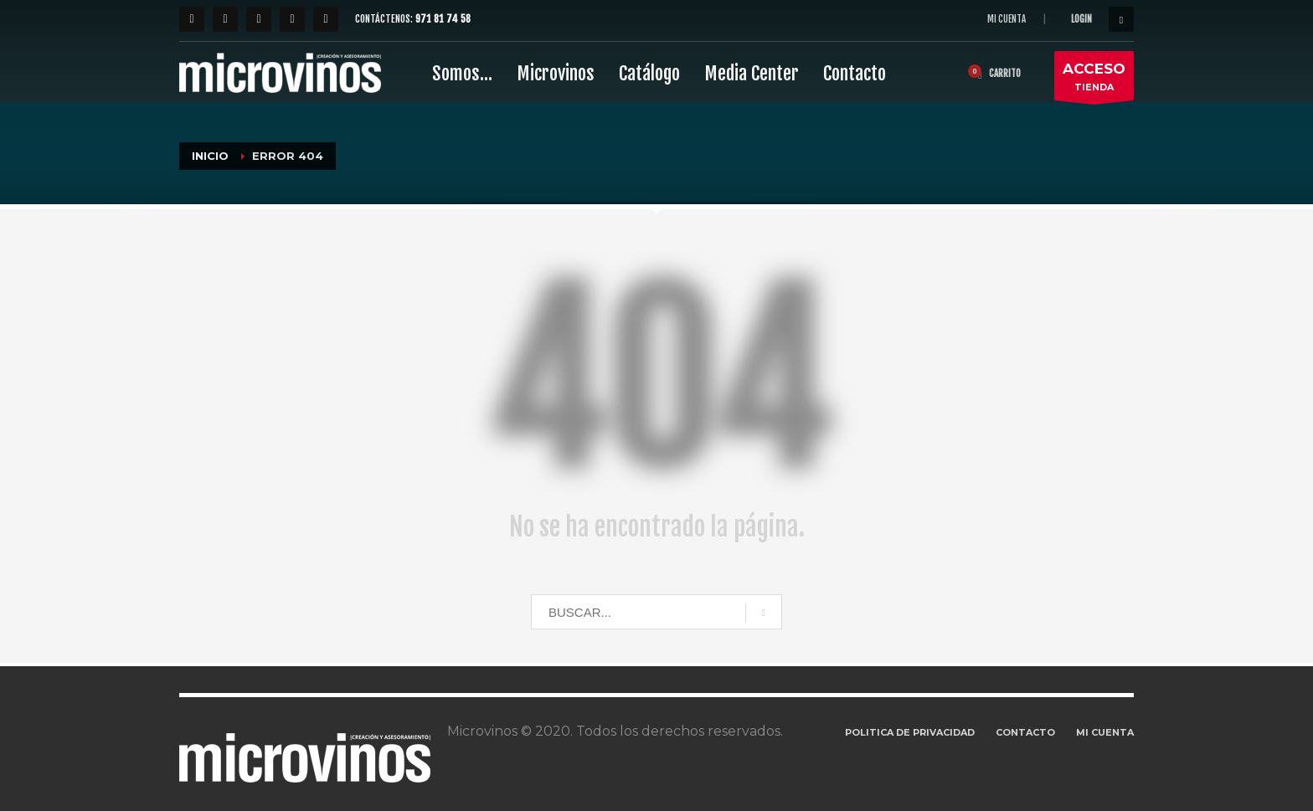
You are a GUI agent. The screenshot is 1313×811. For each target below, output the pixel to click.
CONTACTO (1025, 732)
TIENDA (1094, 79)
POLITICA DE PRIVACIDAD (910, 732)
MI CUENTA (1006, 19)
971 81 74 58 (443, 19)
